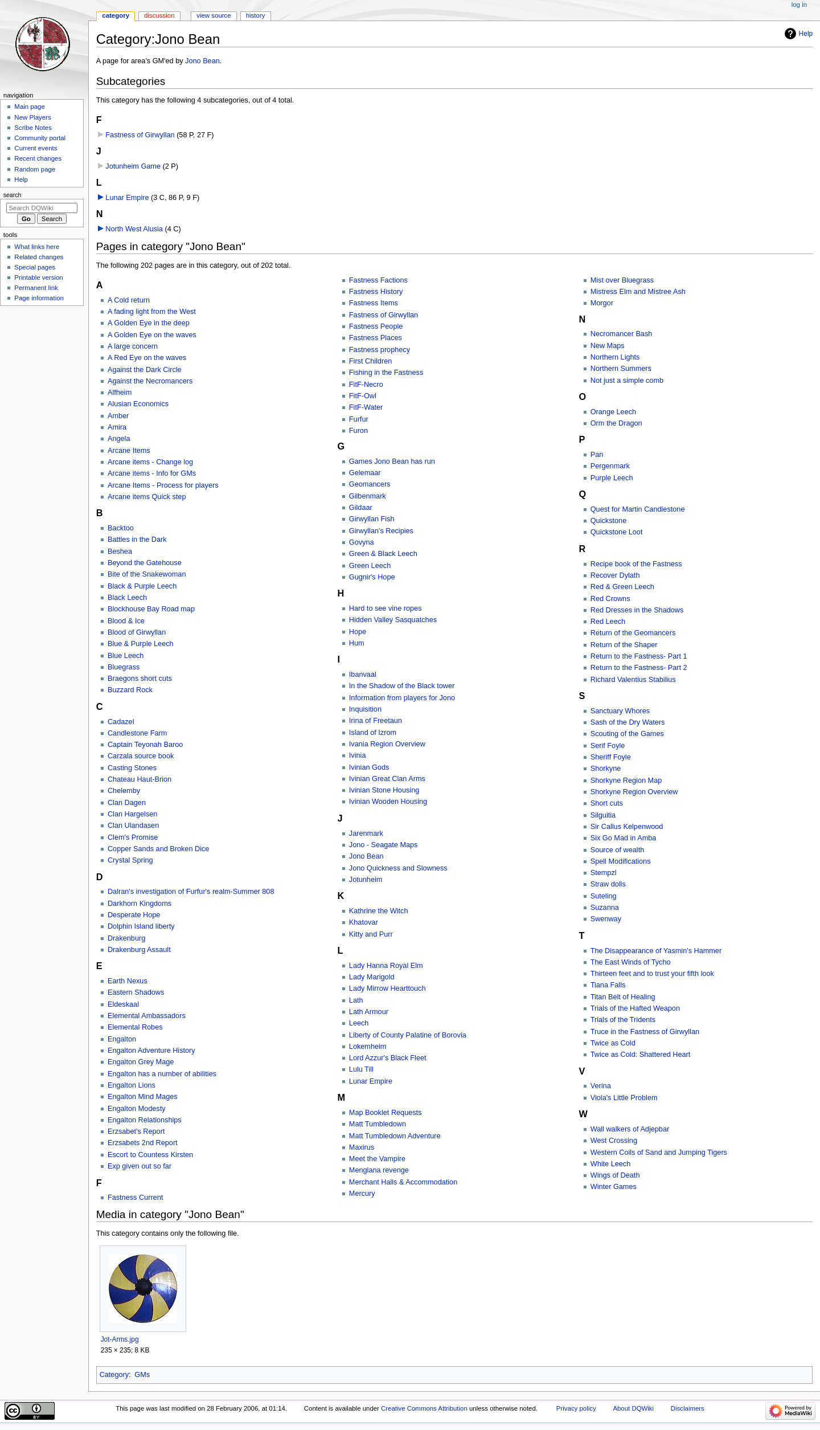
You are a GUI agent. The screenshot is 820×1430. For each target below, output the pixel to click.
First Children (370, 361)
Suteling (604, 896)
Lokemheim (368, 1047)
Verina (601, 1086)
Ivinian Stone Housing (384, 790)
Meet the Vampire (377, 1159)
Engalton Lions (131, 1085)
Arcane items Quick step (147, 497)
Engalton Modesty (137, 1109)
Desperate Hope (134, 915)
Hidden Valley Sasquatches (393, 620)
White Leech (611, 1164)
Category (114, 1375)
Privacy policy (576, 1408)
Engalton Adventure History (151, 1051)
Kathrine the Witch (378, 911)
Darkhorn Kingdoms (139, 904)
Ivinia (357, 755)
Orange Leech (613, 412)
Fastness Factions (378, 280)
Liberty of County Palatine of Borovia (407, 1035)
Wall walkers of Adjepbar (630, 1129)
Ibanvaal (362, 675)
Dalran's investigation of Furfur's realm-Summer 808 (191, 892)
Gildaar (360, 508)
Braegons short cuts (140, 679)
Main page (29, 106)
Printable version (38, 277)
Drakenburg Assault (139, 950)
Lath (356, 1000)
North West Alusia (134, 229)
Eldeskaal (123, 1004)
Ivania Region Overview (387, 744)
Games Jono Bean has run (392, 461)
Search (12, 194)
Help (806, 34)
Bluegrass (124, 667)
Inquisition (365, 709)
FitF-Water (366, 407)
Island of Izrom (372, 733)
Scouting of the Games (627, 734)
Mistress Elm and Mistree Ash (638, 292)
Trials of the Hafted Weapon (635, 1008)
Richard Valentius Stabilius (633, 680)
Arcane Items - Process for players (163, 485)
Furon (358, 431)
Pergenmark (610, 466)
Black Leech (127, 598)
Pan (597, 455)
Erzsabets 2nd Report (143, 1143)
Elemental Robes (135, 1027)
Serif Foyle (608, 746)
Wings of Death (615, 1175)
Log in (799, 4)
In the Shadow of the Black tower (402, 686)
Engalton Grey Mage (141, 1062)
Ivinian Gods (369, 767)
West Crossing (614, 1141)
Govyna (361, 542)
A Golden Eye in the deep (149, 323)
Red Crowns (610, 599)
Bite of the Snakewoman (147, 574)
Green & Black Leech (383, 554)
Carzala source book (141, 756)
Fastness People (376, 326)
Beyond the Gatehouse (145, 563)
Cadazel (121, 722)
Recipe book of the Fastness (636, 564)
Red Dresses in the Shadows (637, 610)
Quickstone (608, 521)
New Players (32, 117)
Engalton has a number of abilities (162, 1074)
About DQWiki (633, 1408)
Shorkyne (606, 769)
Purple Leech (612, 478)
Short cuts (607, 803)
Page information (39, 298)
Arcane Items (129, 451)
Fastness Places (375, 338)
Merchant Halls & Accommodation (403, 1182)
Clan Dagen (127, 803)
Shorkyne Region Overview (634, 792)
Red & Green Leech (622, 587)
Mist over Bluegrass (622, 280)
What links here (36, 246)
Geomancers (370, 484)
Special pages (34, 267)
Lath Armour (368, 1012)
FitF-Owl (362, 396)
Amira (117, 427)
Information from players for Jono (402, 698)
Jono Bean (202, 61)
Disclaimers (687, 1408)
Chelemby (124, 791)
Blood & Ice (126, 621)
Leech (359, 1023)
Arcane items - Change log (150, 462)
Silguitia (603, 815)
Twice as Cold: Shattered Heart (641, 1055)
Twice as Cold (613, 1043)
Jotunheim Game (133, 166)
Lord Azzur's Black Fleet (388, 1058)
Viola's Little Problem (624, 1098)
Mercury (362, 1194)
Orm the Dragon (616, 423)
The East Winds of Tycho (631, 962)
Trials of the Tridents (623, 1020)
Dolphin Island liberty (141, 926)
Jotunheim (366, 880)
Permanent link (36, 287)
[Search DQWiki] (41, 208)
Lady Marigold (372, 977)
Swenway (606, 919)
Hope (357, 632)
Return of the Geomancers (633, 633)
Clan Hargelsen (132, 814)
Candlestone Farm (137, 733)
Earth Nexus (127, 981)
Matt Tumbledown (377, 1124)
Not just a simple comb (627, 381)
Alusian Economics (138, 404)
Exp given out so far (139, 1166)
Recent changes (38, 158)
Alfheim (120, 393)
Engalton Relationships (145, 1120)
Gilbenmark (367, 496)
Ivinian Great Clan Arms (387, 779)
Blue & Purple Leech (141, 644)
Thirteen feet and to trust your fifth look (652, 974)
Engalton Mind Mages (143, 1097)
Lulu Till (361, 1069)
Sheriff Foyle (611, 757)
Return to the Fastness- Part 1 (639, 656)
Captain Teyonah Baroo (145, 745)
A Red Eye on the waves (147, 358)
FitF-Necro (366, 385)
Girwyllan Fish (372, 519)
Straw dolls (608, 884)
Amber (118, 416)
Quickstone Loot (617, 532)
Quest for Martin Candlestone (638, 509)
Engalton (122, 1039)
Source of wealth (618, 850)
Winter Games (614, 1187)
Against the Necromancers (150, 381)
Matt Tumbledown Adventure (395, 1136)
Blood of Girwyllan (137, 632)
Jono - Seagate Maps (383, 845)
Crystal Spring (130, 860)
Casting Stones (132, 768)
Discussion (159, 15)
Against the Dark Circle (145, 370)
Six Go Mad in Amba (624, 838)
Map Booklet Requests (385, 1113)
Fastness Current (135, 1198)
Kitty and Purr (371, 934)
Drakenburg (126, 938)
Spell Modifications (621, 861)
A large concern (133, 346)
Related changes (38, 257)
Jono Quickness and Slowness (398, 868)
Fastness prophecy (379, 350)
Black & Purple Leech (142, 586)
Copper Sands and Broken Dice (158, 849)
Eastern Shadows (136, 992)
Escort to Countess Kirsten (150, 1155)
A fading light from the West (152, 312)
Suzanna (605, 908)
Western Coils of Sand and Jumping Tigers (659, 1153)
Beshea (120, 551)
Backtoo (121, 528)
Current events (35, 148)
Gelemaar (365, 473)
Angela (119, 439)
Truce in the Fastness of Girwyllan (645, 1032)
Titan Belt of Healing (623, 997)
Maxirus (361, 1147)
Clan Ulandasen (133, 826)
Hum (356, 643)
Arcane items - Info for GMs (152, 473)
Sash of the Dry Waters (628, 722)
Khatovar (363, 922)
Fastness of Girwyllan (139, 135)
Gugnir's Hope (372, 577)
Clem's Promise (133, 837)
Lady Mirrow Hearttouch (387, 988)
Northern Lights (615, 357)
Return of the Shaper (624, 645)
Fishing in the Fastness (386, 373)
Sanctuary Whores (620, 711)
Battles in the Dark (137, 540)
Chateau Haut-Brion (139, 779)
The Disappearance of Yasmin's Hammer (656, 951)
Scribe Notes (33, 127)
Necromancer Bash (622, 334)
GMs (142, 1375)
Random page (34, 169)
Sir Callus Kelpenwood (627, 827)
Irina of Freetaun (375, 721)
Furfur (358, 419)
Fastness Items (373, 303)
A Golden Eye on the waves (152, 335)
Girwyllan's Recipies (381, 531)
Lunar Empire (127, 198)
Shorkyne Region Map (626, 781)
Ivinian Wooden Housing (388, 802)
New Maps (608, 346)
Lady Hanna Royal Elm (386, 966)
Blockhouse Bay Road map (151, 609)
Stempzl (604, 873)
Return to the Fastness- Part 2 (639, 668)
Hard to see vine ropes (385, 608)
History (255, 15)
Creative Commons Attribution (424, 1408)
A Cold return (129, 300)
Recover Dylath (615, 575)
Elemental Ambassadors (147, 1016)
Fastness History (376, 292)
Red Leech (608, 622)
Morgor (602, 303)
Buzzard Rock (130, 690)
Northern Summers (621, 369)
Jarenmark (366, 833)
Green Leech (370, 566)
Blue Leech (126, 656)
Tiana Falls (608, 985)
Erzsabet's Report (136, 1131)
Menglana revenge (379, 1170)
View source (213, 15)
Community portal (39, 137)
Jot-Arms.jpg (120, 1339)
